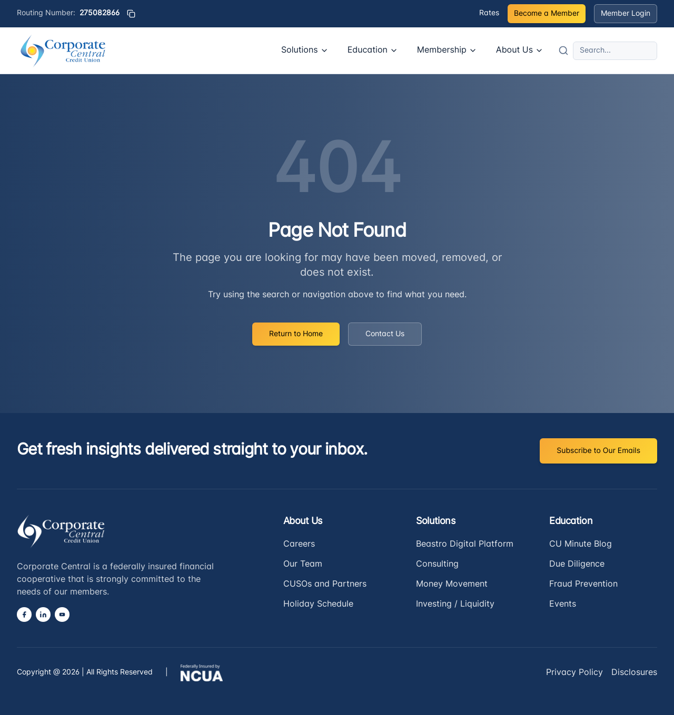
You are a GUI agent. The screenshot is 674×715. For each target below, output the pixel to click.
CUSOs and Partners (324, 584)
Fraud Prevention (583, 584)
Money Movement (452, 584)
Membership (447, 50)
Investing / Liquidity (455, 604)
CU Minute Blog (580, 544)
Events (562, 604)
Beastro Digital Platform (464, 544)
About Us (519, 50)
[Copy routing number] (131, 13)
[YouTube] (62, 614)
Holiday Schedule (318, 604)
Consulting (437, 564)
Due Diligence (576, 564)
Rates (489, 13)
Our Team (302, 564)
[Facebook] (24, 614)
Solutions (305, 50)
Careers (299, 544)
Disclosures (634, 673)
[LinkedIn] (43, 614)
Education (373, 50)
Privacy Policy (574, 673)
